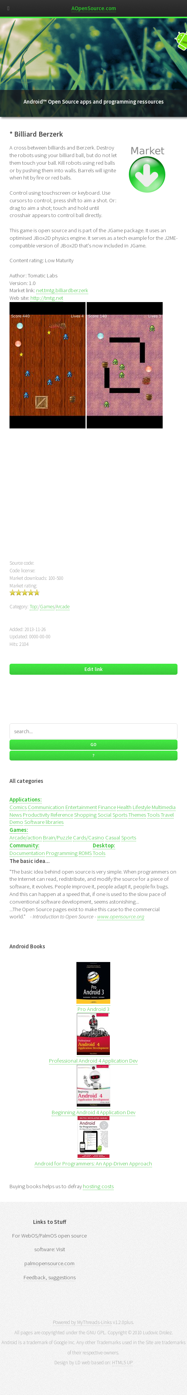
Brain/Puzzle (57, 837)
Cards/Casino (88, 837)
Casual (112, 837)
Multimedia (164, 807)
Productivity (36, 814)
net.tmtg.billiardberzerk (62, 290)
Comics (18, 807)
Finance (107, 807)
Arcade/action (26, 837)
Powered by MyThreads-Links (82, 1322)
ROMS (85, 853)
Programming (62, 853)
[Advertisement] (94, 499)
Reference (62, 814)
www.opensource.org (120, 916)
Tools (153, 814)
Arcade (63, 606)
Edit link (93, 669)
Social (104, 814)
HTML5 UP (122, 1362)
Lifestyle (142, 807)
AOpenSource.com (93, 8)
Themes (137, 814)
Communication (46, 807)
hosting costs (98, 1186)
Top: (34, 606)
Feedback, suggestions (50, 1277)
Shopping (85, 814)
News (16, 814)
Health (124, 807)
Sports (120, 814)
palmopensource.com (49, 1263)
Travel (167, 814)
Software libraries (43, 822)
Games (47, 606)
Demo (16, 822)
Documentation (27, 853)
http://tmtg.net (46, 297)
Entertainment (81, 807)
